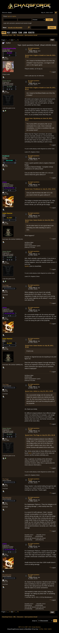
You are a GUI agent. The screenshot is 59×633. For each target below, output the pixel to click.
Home (4, 33)
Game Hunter (6, 81)
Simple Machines (36, 627)
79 (18, 40)
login (8, 16)
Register (31, 33)
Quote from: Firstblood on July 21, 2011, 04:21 (40, 189)
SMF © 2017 (28, 627)
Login (25, 33)
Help (8, 33)
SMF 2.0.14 (21, 627)
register (14, 16)
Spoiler (27, 266)
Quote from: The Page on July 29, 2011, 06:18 (40, 435)
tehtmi (4, 182)
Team (20, 33)
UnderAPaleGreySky (9, 48)
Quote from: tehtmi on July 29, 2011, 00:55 (39, 391)
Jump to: (34, 620)
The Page (5, 285)
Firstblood (5, 156)
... (8, 40)
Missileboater (6, 497)
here (30, 453)
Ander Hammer (7, 213)
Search (14, 33)
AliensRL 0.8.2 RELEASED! (15, 27)
